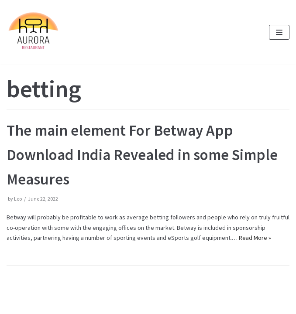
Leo (18, 198)
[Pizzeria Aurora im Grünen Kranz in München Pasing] (33, 32)
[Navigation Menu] (279, 32)
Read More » (255, 238)
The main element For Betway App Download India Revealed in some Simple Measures (142, 155)
